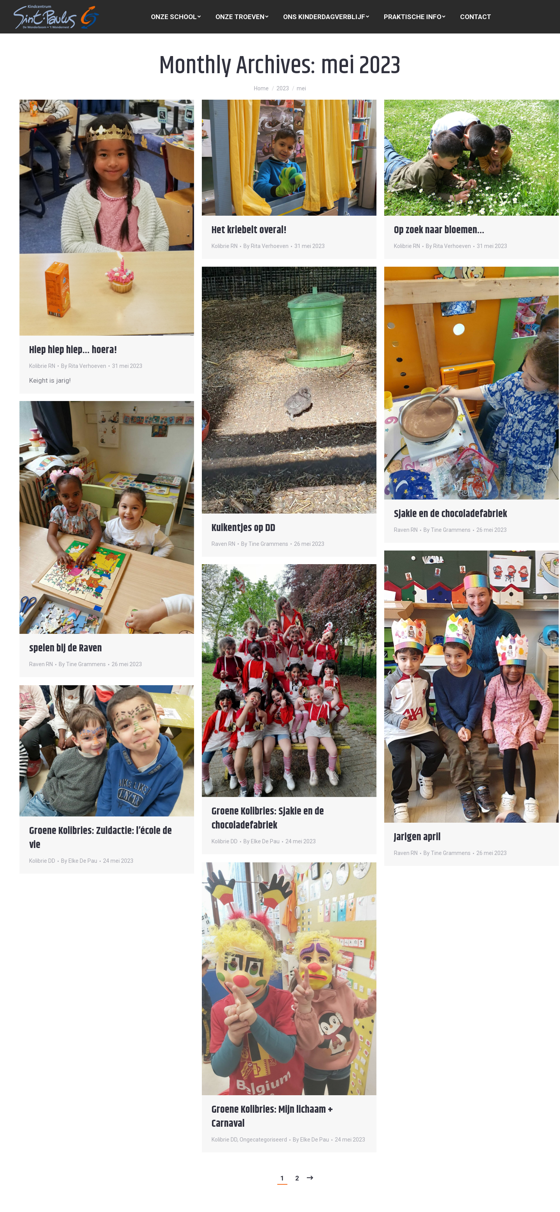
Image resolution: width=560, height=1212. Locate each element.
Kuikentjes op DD (243, 528)
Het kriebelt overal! (249, 230)
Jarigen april (417, 837)
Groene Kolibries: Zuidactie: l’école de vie (100, 838)
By (83, 366)
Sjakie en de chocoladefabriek (450, 514)
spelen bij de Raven (65, 648)
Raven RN (223, 544)
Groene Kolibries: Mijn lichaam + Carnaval (272, 1116)
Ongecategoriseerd (263, 1139)
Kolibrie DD (225, 841)
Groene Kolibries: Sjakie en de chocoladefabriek (268, 818)
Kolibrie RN (42, 366)
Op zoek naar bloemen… (439, 230)
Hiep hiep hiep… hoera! (73, 350)
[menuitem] (175, 17)
